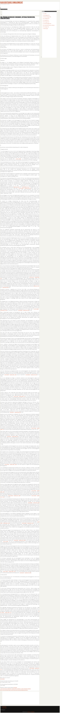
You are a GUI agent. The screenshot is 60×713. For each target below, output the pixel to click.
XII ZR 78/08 (6, 374)
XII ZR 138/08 (31, 668)
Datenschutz (4, 707)
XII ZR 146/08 (36, 309)
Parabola (29, 711)
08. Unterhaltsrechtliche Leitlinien (49, 25)
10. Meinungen (45, 28)
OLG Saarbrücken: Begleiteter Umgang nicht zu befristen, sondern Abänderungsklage (15, 688)
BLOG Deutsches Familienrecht (11, 2)
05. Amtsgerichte (46, 20)
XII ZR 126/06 (5, 571)
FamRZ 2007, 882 (28, 188)
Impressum (4, 706)
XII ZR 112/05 (16, 396)
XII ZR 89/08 (20, 310)
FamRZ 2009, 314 (8, 612)
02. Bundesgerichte (46, 15)
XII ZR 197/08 (18, 158)
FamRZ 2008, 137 (22, 396)
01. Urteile (44, 13)
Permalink (15, 687)
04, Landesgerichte (46, 18)
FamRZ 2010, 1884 (17, 495)
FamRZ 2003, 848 (5, 287)
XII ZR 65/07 (12, 412)
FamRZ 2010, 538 (30, 523)
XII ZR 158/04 (21, 188)
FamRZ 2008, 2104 (12, 571)
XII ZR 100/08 (24, 523)
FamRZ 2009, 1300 (13, 374)
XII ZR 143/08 (33, 495)
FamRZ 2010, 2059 (22, 540)
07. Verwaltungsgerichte (47, 23)
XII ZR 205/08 (10, 495)
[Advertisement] (19, 8)
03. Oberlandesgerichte (47, 16)
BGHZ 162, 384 (16, 187)
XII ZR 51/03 (31, 277)
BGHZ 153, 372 (36, 286)
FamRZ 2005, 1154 (25, 187)
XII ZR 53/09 (16, 540)
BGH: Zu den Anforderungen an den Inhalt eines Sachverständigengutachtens (14, 690)
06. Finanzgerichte (46, 21)
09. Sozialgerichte (46, 26)
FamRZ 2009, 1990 (3, 310)
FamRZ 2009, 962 (18, 412)
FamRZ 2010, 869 (26, 310)
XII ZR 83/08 (2, 679)
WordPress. (32, 711)
